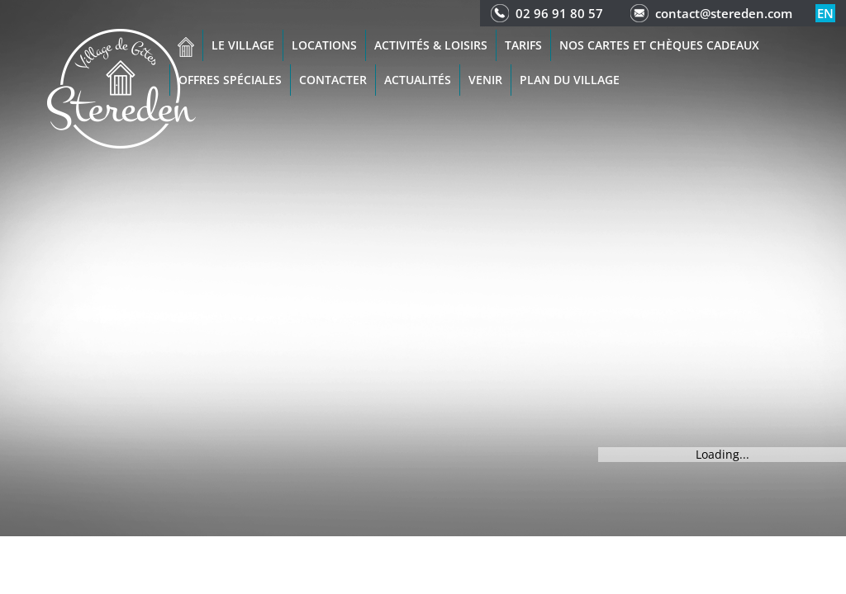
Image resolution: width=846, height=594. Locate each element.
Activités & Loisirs (430, 45)
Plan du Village (570, 79)
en (825, 13)
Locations (324, 45)
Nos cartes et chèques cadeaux (659, 45)
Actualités (417, 79)
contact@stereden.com (723, 13)
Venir (485, 79)
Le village (243, 45)
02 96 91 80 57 (559, 13)
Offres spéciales (230, 79)
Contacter (333, 79)
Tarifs (523, 45)
